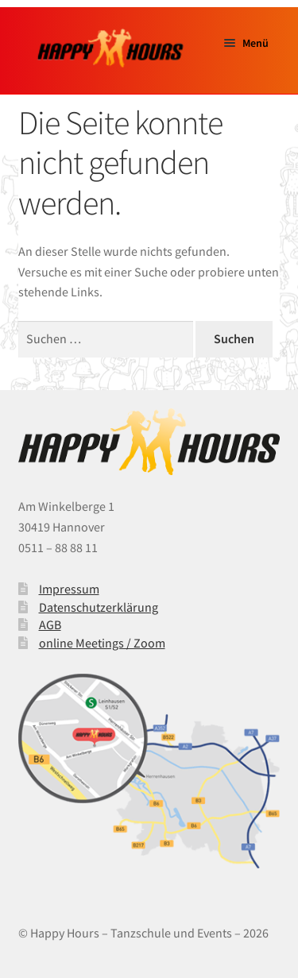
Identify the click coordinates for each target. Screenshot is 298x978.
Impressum (69, 589)
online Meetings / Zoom (102, 643)
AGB (50, 624)
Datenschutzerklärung (98, 607)
